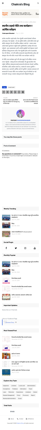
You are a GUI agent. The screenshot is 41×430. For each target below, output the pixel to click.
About (11, 419)
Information (23, 388)
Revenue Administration (9, 398)
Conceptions (6, 388)
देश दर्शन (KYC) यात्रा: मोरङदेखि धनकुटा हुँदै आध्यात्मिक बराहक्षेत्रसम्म (25, 216)
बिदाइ (13, 223)
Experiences (19, 392)
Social (19, 398)
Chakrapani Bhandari (8, 33)
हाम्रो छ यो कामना (16, 353)
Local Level (10, 22)
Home (3, 22)
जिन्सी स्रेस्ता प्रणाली (16, 278)
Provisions (26, 395)
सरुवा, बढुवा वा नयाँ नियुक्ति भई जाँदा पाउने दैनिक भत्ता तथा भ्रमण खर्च (25, 363)
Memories (11, 392)
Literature (28, 392)
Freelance (15, 388)
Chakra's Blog (20, 4)
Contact (20, 419)
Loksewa (13, 385)
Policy (18, 395)
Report (33, 395)
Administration (31, 385)
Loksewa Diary (9, 322)
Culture (35, 392)
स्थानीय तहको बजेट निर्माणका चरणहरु (21, 370)
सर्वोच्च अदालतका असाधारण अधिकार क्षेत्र (22, 295)
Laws (4, 392)
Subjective (6, 385)
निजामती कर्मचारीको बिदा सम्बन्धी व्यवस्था (21, 286)
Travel (30, 388)
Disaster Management (8, 395)
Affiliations (30, 419)
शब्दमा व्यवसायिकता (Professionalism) (22, 232)
